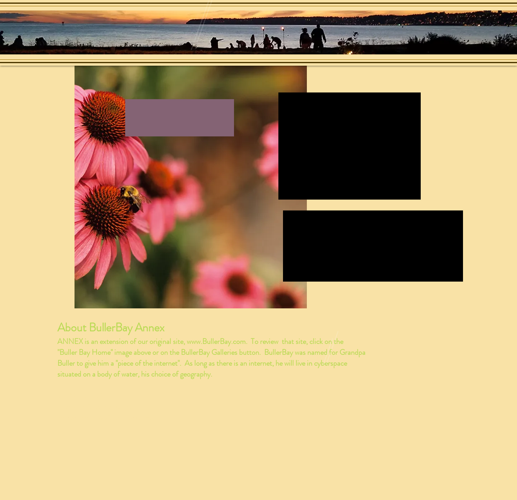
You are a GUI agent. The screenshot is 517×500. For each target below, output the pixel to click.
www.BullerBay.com (216, 341)
